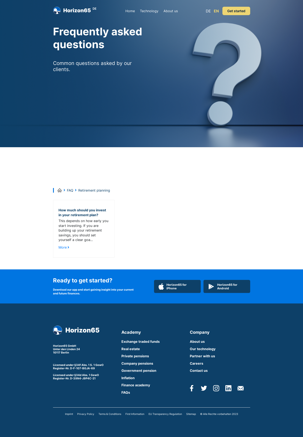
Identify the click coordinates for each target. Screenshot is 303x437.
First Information (134, 414)
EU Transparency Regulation (165, 414)
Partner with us (202, 356)
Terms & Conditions (109, 414)
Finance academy (135, 385)
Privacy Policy (85, 414)
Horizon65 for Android (222, 286)
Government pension (138, 370)
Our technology (202, 349)
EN (216, 11)
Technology (149, 11)
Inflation (128, 378)
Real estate (130, 349)
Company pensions (137, 363)
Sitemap (191, 414)
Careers (196, 363)
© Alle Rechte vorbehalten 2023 (219, 414)
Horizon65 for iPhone (172, 286)
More (63, 247)
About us (170, 11)
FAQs (125, 392)
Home (130, 11)
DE (208, 11)
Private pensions (135, 356)
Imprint (69, 414)
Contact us (199, 370)
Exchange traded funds (140, 341)
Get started (236, 11)
